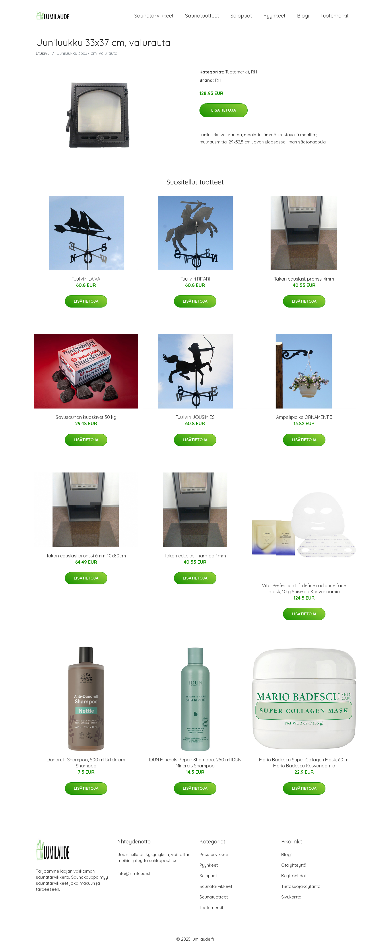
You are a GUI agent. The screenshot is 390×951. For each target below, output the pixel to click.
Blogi (303, 16)
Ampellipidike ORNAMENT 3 (304, 419)
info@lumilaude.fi (135, 875)
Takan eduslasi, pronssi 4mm (304, 280)
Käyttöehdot (293, 877)
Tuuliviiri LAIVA (86, 280)
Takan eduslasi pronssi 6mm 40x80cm (86, 558)
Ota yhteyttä (293, 867)
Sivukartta (291, 899)
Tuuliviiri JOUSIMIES (195, 419)
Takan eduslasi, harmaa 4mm (195, 558)
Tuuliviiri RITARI (195, 280)
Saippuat (241, 16)
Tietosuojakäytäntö (301, 888)
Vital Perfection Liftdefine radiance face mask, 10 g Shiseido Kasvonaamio (304, 590)
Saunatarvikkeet (154, 16)
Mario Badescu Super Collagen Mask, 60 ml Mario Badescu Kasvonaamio (304, 765)
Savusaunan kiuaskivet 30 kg (86, 419)
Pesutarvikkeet (214, 856)
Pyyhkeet (274, 16)
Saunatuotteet (202, 16)
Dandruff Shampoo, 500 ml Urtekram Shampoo (86, 765)
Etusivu (43, 55)
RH (254, 73)
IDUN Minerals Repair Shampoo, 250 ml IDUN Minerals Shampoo (195, 765)
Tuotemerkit (334, 16)
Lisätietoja (223, 112)
